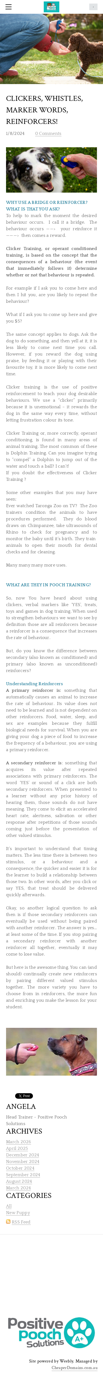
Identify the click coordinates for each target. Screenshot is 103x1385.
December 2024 (22, 1155)
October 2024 (20, 1168)
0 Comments (48, 133)
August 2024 (19, 1181)
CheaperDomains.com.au (75, 1368)
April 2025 (17, 1148)
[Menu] (9, 6)
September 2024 (23, 1174)
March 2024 (18, 1188)
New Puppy (18, 1212)
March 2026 (18, 1141)
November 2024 (22, 1161)
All (9, 1206)
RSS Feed (21, 1222)
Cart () (93, 7)
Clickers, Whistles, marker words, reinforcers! (44, 110)
